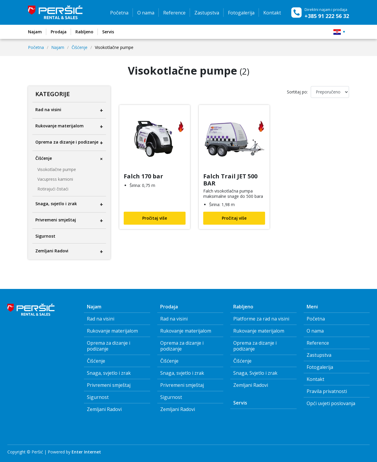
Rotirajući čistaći (52, 189)
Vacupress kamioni (55, 179)
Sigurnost (98, 397)
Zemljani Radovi (104, 409)
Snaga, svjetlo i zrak (109, 373)
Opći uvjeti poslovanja (331, 403)
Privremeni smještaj (108, 385)
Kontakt (272, 12)
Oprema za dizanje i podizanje (108, 346)
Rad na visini (100, 318)
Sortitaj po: (297, 92)
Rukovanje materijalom (112, 331)
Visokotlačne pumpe (56, 169)
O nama (145, 12)
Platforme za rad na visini (261, 318)
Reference (174, 12)
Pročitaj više (154, 218)
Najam (57, 47)
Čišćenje (79, 47)
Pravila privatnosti (327, 391)
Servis (240, 402)
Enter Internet (86, 452)
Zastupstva (206, 12)
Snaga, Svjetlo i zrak (255, 373)
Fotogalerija (241, 12)
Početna (119, 12)
